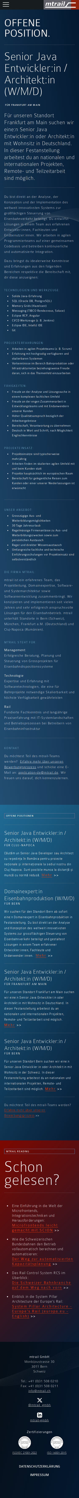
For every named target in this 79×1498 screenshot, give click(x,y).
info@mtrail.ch (39, 1391)
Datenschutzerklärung (39, 1466)
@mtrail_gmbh (39, 1402)
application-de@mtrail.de (38, 772)
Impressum (39, 1475)
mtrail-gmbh (39, 1417)
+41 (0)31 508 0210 (43, 1381)
